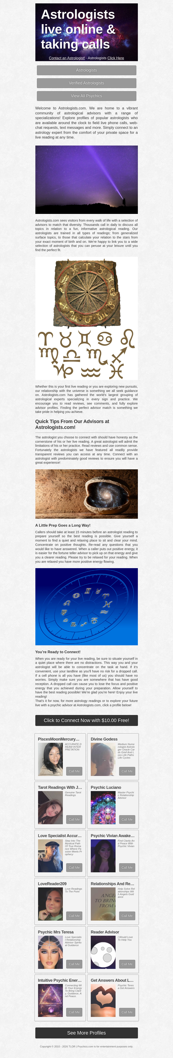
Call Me (74, 771)
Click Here (115, 58)
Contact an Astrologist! (67, 58)
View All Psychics (86, 96)
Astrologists (86, 70)
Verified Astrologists (86, 83)
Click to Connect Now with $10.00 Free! (86, 720)
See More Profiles (86, 1033)
